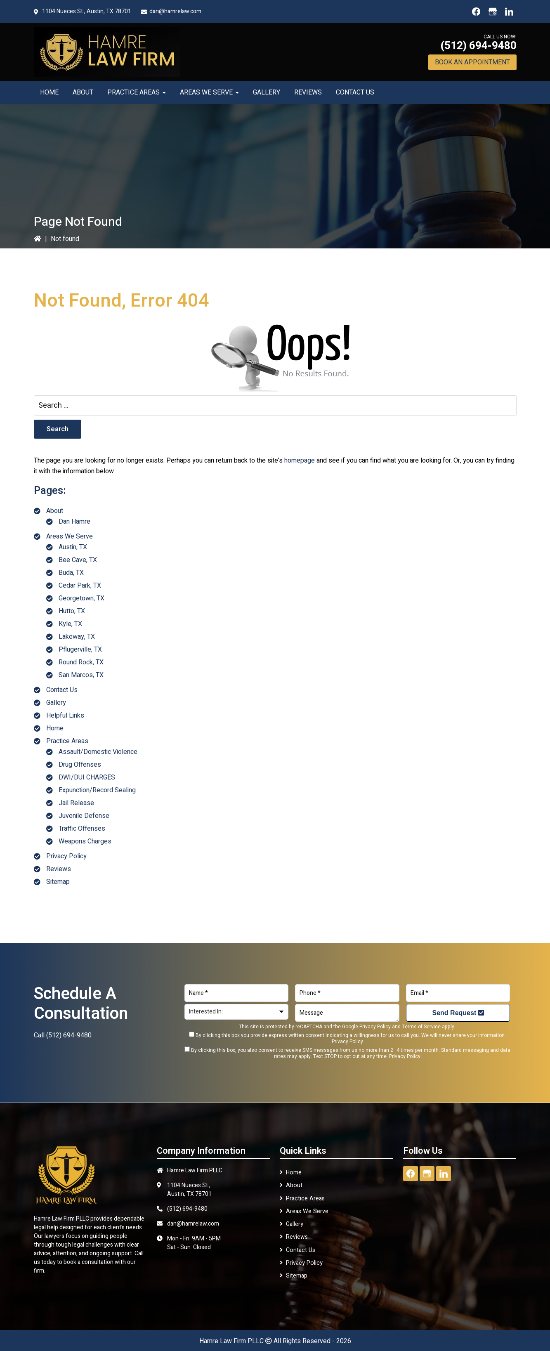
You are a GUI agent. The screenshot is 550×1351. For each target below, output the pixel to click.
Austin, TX (73, 547)
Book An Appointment (472, 62)
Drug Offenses (80, 765)
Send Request (458, 1012)
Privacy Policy (66, 856)
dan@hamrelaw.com (175, 11)
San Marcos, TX (81, 675)
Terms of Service (421, 1026)
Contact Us (62, 690)
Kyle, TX (70, 624)
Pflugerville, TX (80, 649)
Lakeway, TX (77, 637)
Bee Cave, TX (78, 560)
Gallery (56, 703)
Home (55, 728)
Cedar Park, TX (80, 585)
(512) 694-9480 (478, 46)
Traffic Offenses (82, 829)
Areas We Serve (69, 536)
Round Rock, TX (81, 662)
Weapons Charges (85, 841)
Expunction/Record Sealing (97, 790)
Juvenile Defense (84, 816)
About (54, 511)
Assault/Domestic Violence (98, 752)
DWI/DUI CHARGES (87, 777)
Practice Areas (67, 741)
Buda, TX (71, 573)
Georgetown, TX (81, 598)
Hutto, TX (72, 611)
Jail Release (76, 803)
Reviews (58, 869)
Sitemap (58, 882)
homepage (299, 460)
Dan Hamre (74, 522)
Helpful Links (65, 715)
